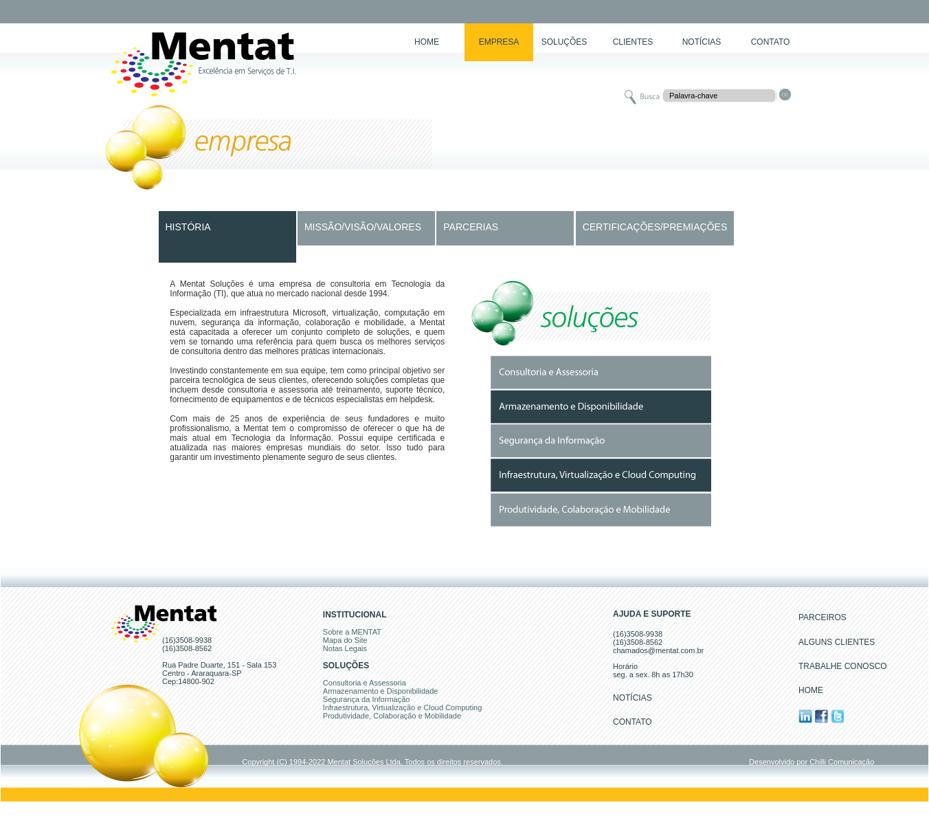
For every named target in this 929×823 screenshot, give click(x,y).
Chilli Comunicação (841, 762)
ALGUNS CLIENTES (836, 642)
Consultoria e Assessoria (364, 683)
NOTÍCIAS (701, 42)
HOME (426, 42)
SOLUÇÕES (564, 42)
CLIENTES (633, 42)
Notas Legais (345, 648)
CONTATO (770, 42)
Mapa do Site (345, 640)
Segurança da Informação (366, 699)
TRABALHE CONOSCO (842, 666)
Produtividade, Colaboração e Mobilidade (392, 716)
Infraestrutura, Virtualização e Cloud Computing (402, 707)
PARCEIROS (822, 617)
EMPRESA (499, 42)
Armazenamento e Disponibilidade (380, 691)
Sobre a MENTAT (352, 632)
